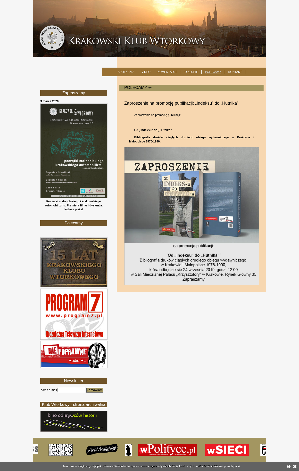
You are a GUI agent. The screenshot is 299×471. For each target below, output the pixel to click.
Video (145, 72)
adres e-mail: (49, 390)
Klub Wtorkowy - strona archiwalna (74, 404)
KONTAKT (235, 72)
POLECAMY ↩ (138, 87)
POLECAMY (213, 72)
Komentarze (167, 72)
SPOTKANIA (126, 72)
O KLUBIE (191, 72)
